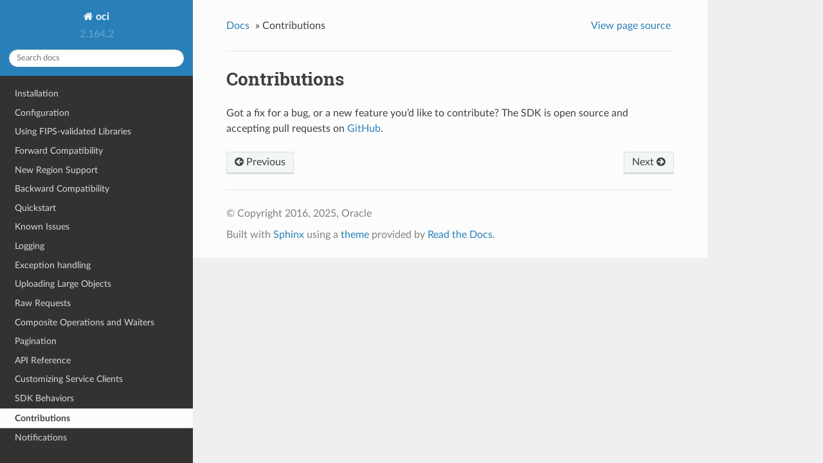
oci (101, 17)
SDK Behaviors (44, 398)
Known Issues (42, 227)
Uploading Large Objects (63, 284)
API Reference (43, 360)
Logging (29, 246)
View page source (631, 26)
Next (648, 162)
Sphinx (288, 235)
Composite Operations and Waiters (84, 322)
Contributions (42, 418)
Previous (260, 162)
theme (355, 235)
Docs (237, 26)
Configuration (42, 113)
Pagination (36, 341)
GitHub (364, 128)
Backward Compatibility (62, 189)
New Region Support (56, 170)
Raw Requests (43, 303)
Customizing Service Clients (69, 379)
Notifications (41, 437)
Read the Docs (460, 235)
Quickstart (35, 208)
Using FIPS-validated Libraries (73, 131)
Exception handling (53, 265)
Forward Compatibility (59, 151)
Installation (37, 93)
